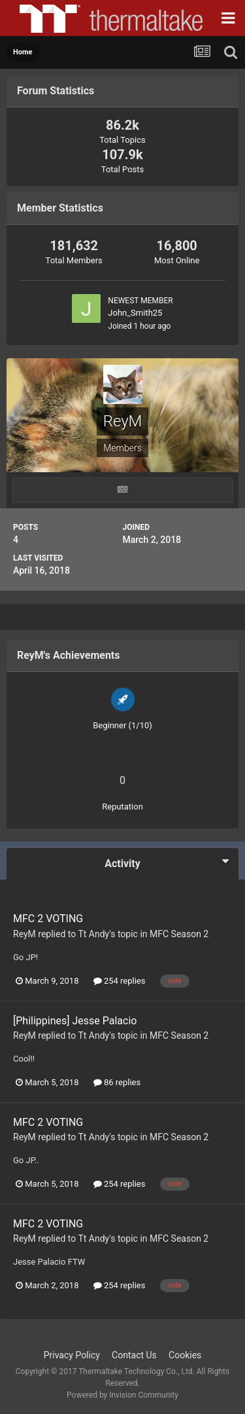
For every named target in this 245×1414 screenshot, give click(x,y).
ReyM (24, 934)
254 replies (119, 981)
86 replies (116, 1082)
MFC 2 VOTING (48, 918)
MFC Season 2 (179, 934)
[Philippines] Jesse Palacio (75, 1020)
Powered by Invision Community (122, 1395)
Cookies (185, 1355)
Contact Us (134, 1355)
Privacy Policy (72, 1355)
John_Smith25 (135, 313)
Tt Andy (93, 934)
